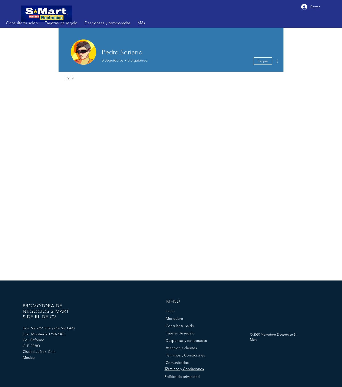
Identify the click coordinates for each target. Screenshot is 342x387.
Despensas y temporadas (186, 340)
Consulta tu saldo (180, 326)
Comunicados (177, 362)
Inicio (170, 311)
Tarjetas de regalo (180, 333)
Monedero (174, 318)
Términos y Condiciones (185, 355)
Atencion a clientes (181, 348)
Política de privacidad (182, 376)
